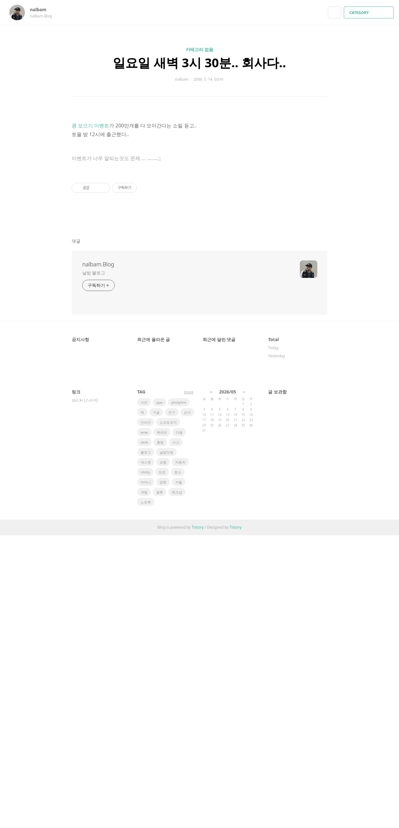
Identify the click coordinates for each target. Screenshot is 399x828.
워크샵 (177, 785)
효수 (177, 765)
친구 (171, 705)
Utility (145, 765)
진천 (162, 765)
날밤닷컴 (166, 745)
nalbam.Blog (98, 557)
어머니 (146, 775)
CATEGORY (369, 12)
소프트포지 (168, 715)
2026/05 (227, 685)
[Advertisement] (199, 171)
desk (144, 735)
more (188, 685)
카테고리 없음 (199, 49)
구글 (156, 705)
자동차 (180, 755)
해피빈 (162, 725)
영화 (163, 775)
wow (144, 725)
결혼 (159, 785)
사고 (175, 735)
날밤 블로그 (93, 566)
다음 (179, 725)
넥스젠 (146, 755)
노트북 (146, 794)
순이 (187, 705)
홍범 (160, 735)
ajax (159, 695)
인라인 (146, 715)
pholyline (178, 695)
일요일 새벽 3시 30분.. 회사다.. (199, 62)
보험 (163, 755)
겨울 (178, 775)
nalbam (41, 9)
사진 (144, 695)
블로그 (146, 745)
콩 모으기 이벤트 (90, 331)
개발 (144, 785)
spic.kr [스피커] (85, 693)
